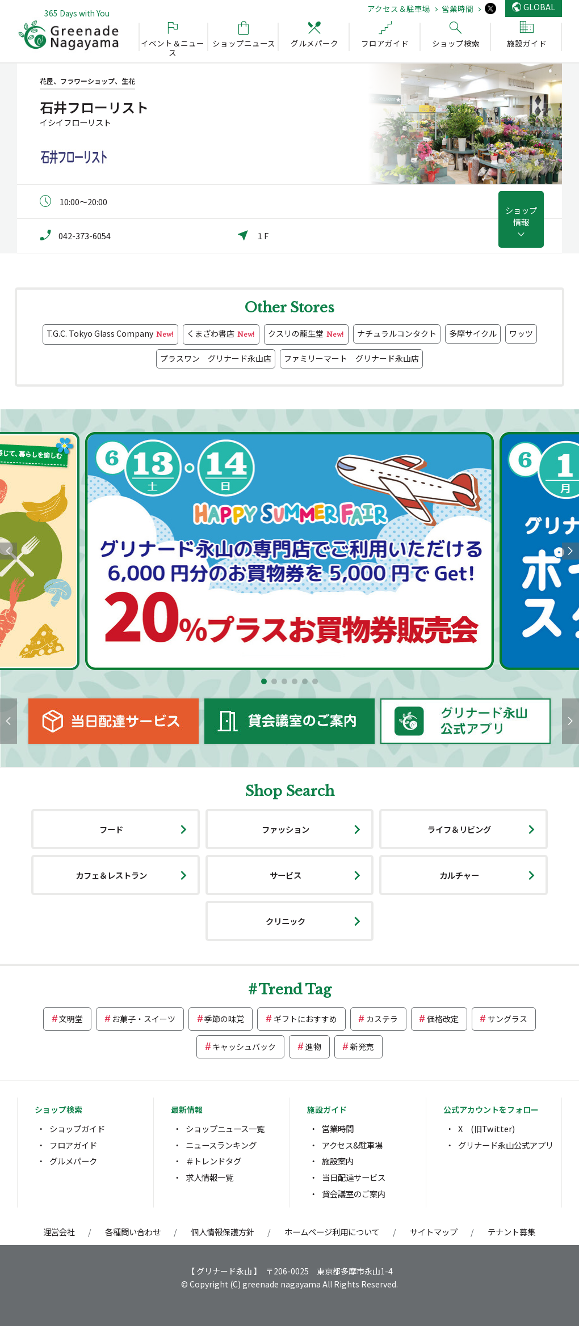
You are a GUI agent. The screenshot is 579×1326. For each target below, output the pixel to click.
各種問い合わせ (133, 1232)
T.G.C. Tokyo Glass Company (110, 334)
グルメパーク (73, 1161)
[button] (264, 681)
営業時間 (457, 8)
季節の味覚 (224, 1018)
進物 (313, 1046)
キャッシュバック (244, 1046)
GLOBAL (539, 6)
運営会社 (59, 1232)
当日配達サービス (353, 1177)
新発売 (362, 1046)
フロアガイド (73, 1145)
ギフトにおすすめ (305, 1018)
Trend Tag (295, 989)
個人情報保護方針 (222, 1232)
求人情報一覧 (209, 1177)
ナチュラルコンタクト (397, 333)
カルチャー (459, 875)
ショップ (521, 215)
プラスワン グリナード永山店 (215, 358)
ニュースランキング (221, 1145)
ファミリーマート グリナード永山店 (351, 358)
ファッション (285, 829)
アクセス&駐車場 (352, 1145)
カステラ (382, 1018)
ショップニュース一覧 (225, 1128)
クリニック (285, 921)
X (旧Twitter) (486, 1128)
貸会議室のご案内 (353, 1194)
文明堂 (71, 1018)
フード (111, 829)
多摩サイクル (473, 333)
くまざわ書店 (221, 334)
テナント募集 (511, 1232)
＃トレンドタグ (213, 1161)
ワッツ (521, 333)
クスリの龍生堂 (306, 334)
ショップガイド (77, 1128)
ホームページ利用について (332, 1232)
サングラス (507, 1018)
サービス (285, 875)
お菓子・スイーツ (143, 1018)
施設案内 (338, 1161)
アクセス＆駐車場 (398, 8)
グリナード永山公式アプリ (505, 1145)
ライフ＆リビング (459, 829)
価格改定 (443, 1018)
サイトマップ (434, 1232)
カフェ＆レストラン (111, 875)
